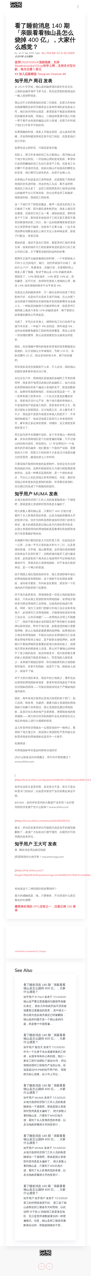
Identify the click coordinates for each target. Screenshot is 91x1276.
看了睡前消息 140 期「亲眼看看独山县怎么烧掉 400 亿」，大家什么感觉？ (44, 988)
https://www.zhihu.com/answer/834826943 (42, 820)
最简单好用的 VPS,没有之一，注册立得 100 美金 (45, 908)
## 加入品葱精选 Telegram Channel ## (40, 74)
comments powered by (30, 951)
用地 (49, 53)
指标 (54, 53)
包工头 (60, 53)
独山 (44, 53)
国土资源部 (69, 53)
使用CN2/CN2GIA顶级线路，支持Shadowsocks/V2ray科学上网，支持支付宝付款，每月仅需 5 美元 (45, 65)
